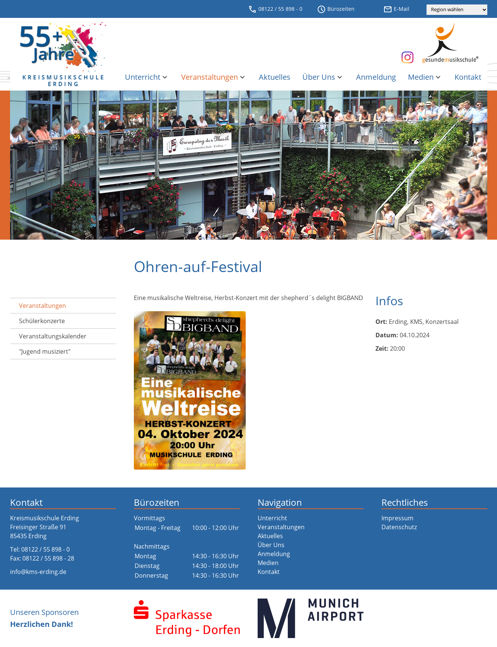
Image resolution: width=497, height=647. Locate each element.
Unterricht (147, 77)
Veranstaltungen (214, 77)
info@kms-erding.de (38, 572)
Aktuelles (274, 77)
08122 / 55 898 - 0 (275, 9)
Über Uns (323, 77)
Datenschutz (399, 527)
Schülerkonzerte (42, 321)
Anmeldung (376, 77)
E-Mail (396, 9)
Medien (425, 77)
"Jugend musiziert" (44, 351)
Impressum (397, 518)
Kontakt (467, 77)
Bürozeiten (336, 9)
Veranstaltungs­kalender (52, 336)
